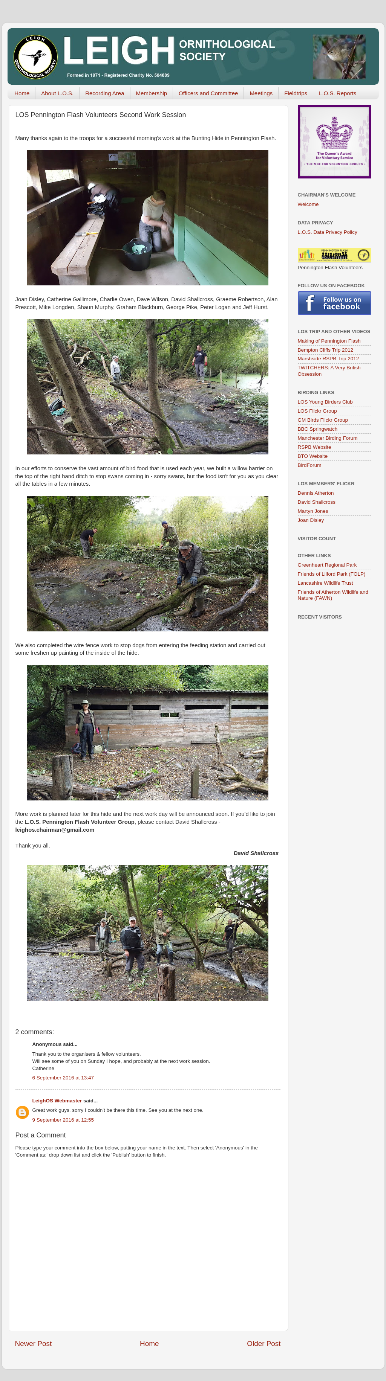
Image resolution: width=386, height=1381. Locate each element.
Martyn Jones (313, 511)
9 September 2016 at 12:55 (63, 1120)
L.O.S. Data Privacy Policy (327, 232)
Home (21, 93)
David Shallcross (317, 502)
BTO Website (313, 456)
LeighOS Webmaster (57, 1101)
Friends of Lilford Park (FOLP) (332, 574)
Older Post (263, 1343)
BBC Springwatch (318, 429)
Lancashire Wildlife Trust (325, 583)
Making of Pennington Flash (329, 341)
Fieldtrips (295, 93)
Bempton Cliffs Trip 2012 (326, 350)
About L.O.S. (57, 93)
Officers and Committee (208, 93)
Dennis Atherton (316, 493)
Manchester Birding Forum (328, 438)
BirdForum (310, 465)
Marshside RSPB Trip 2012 (328, 358)
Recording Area (104, 93)
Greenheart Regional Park (327, 565)
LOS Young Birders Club (325, 402)
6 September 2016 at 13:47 (63, 1078)
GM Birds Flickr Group (323, 420)
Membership (151, 93)
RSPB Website (314, 447)
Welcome (308, 204)
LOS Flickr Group (317, 411)
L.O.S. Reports (337, 93)
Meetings (261, 93)
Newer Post (33, 1343)
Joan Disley (311, 520)
